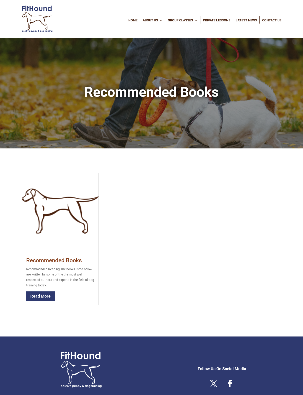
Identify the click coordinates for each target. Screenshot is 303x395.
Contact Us (272, 20)
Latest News (246, 20)
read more (40, 296)
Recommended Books (54, 260)
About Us (150, 20)
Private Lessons (216, 20)
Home (132, 20)
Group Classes (180, 20)
